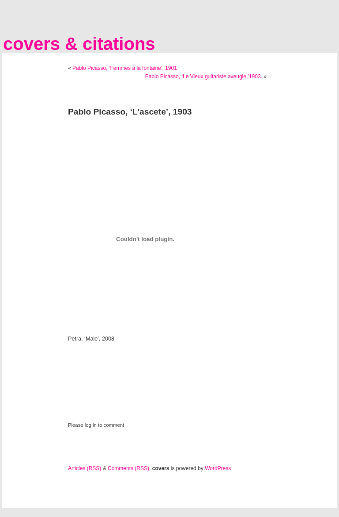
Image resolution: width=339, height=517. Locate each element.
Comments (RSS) (128, 468)
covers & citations (79, 44)
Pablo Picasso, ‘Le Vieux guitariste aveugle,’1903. (203, 76)
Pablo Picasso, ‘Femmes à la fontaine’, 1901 (124, 68)
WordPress (218, 468)
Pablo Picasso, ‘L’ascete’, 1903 (130, 111)
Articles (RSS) (84, 468)
